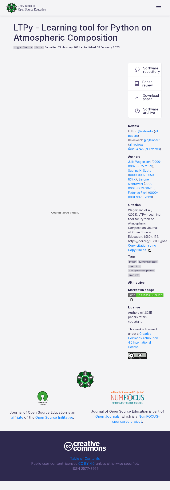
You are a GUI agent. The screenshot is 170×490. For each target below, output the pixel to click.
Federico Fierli (137, 192)
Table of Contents (85, 458)
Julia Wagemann (139, 161)
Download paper (147, 97)
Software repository (147, 70)
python (132, 261)
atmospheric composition (141, 270)
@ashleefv (145, 131)
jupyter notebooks (148, 261)
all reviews (136, 144)
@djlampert (152, 140)
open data (134, 275)
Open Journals (107, 416)
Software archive (146, 111)
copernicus (134, 266)
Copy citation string (142, 245)
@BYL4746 (136, 149)
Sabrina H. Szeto (139, 170)
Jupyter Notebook (23, 47)
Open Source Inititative (54, 417)
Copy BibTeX (137, 250)
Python (39, 47)
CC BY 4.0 (86, 463)
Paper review (144, 83)
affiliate (17, 417)
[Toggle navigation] (158, 8)
